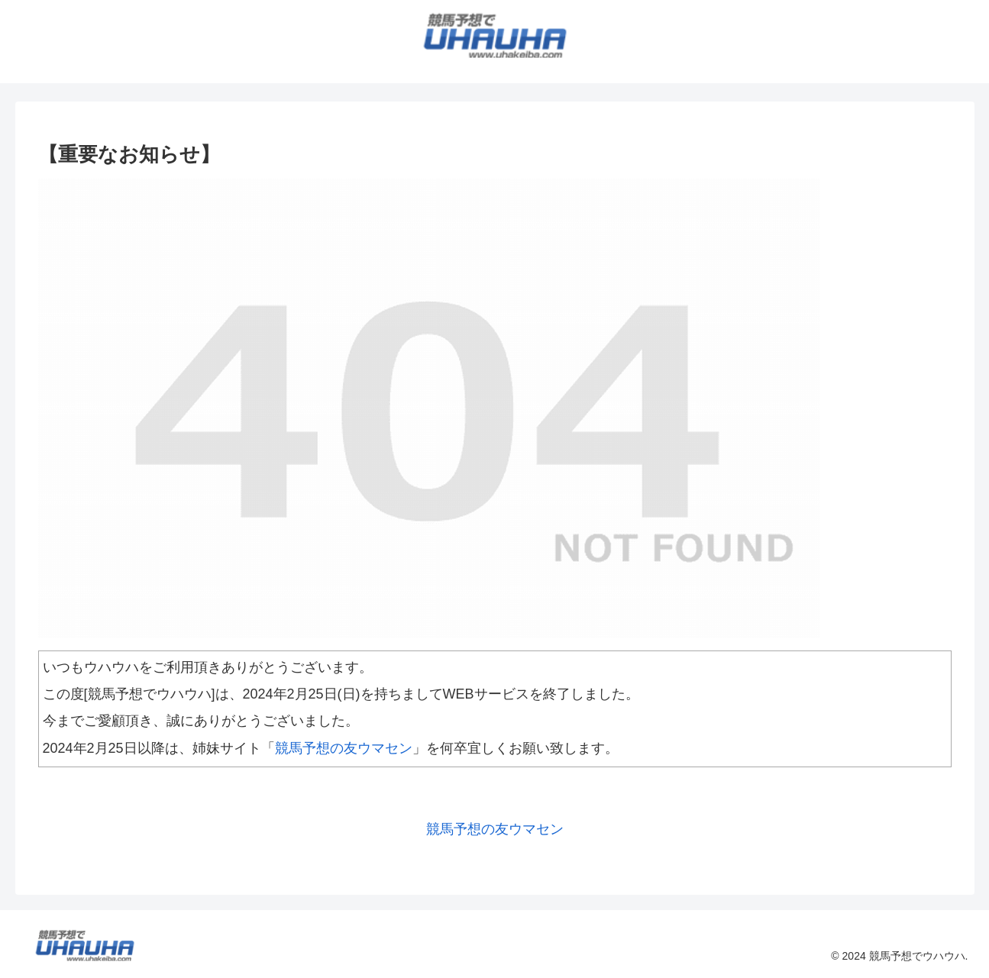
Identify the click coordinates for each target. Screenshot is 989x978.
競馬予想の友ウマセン (343, 748)
